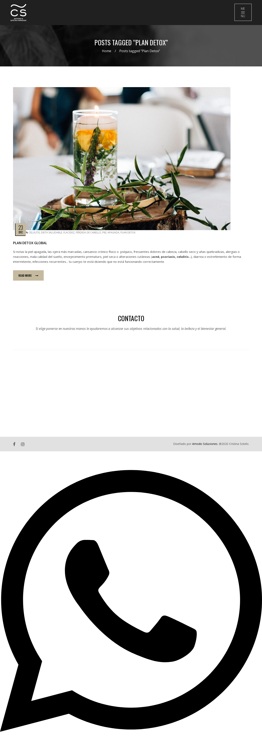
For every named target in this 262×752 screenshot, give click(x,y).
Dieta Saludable (51, 232)
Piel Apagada (110, 232)
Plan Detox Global (30, 243)
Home (106, 51)
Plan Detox (128, 232)
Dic (21, 232)
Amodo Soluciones (204, 444)
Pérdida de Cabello (88, 232)
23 (20, 227)
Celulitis (34, 232)
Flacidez (69, 232)
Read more (28, 275)
